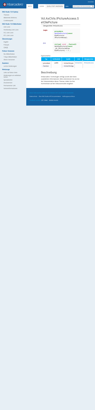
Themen (6, 15)
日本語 (6, 47)
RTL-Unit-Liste (8, 35)
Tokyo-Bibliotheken (10, 57)
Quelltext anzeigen (55, 6)
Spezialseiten (8, 80)
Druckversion (8, 83)
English (6, 42)
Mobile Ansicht (53, 100)
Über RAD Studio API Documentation (50, 96)
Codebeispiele (8, 20)
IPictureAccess (89, 63)
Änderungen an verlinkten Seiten (12, 76)
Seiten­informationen (10, 88)
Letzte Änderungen (10, 66)
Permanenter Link (9, 85)
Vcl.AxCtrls (78, 63)
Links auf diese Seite (10, 72)
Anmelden (91, 2)
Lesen (41, 6)
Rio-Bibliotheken (9, 54)
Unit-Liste (7, 27)
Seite (30, 6)
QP (42, 100)
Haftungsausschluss (68, 96)
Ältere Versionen (9, 60)
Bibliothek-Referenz (10, 18)
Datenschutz (33, 96)
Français (6, 45)
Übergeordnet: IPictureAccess (53, 26)
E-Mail (45, 100)
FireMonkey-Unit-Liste (11, 30)
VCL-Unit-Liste (8, 33)
